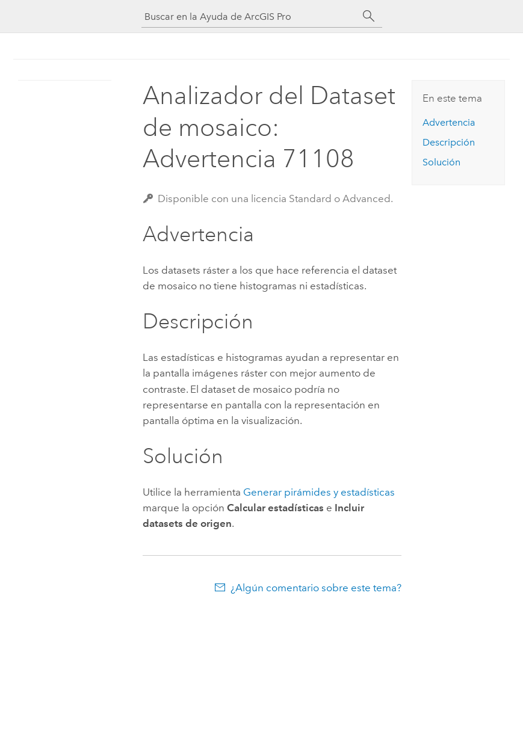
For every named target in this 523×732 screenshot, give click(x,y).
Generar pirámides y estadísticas (319, 492)
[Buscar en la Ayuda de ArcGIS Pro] (249, 16)
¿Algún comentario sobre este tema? (316, 588)
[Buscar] (369, 16)
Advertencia (448, 122)
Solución (441, 162)
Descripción (448, 142)
